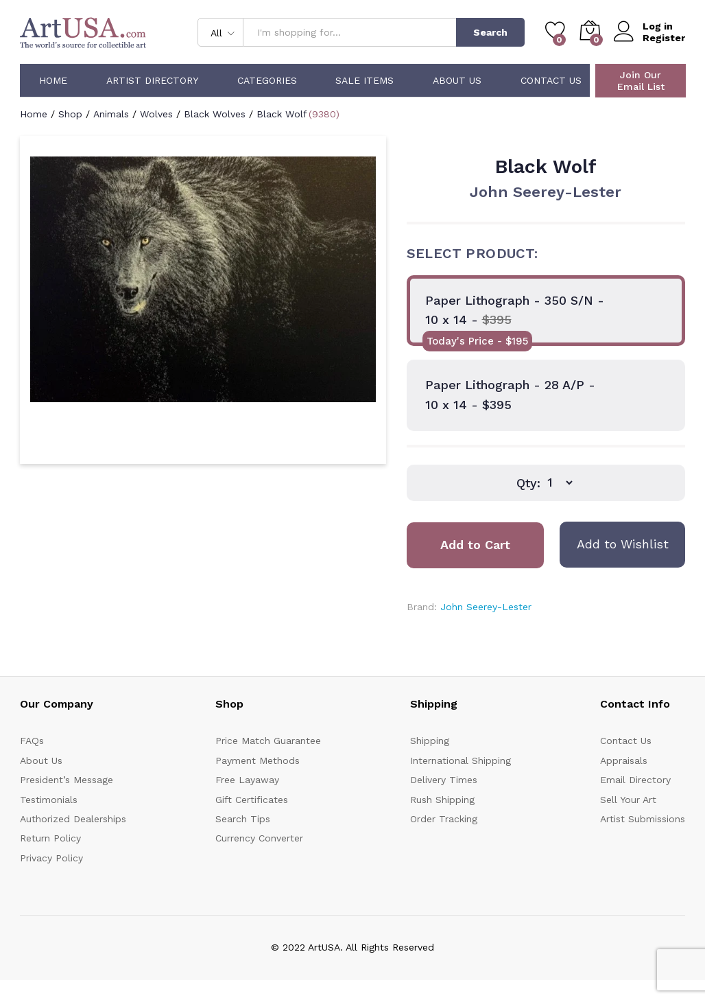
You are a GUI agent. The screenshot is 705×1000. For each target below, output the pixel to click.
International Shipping (460, 760)
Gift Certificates (251, 799)
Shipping (429, 740)
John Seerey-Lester (545, 191)
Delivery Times (443, 779)
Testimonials (48, 799)
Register (664, 37)
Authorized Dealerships (73, 818)
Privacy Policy (51, 857)
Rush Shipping (442, 799)
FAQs (32, 740)
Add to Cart (475, 544)
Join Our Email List (641, 80)
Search (490, 32)
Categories (267, 80)
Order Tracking (443, 818)
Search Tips (242, 818)
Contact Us (551, 80)
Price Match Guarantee (268, 740)
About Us (457, 80)
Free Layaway (247, 779)
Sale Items (364, 80)
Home (53, 80)
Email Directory (635, 779)
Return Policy (50, 838)
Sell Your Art (628, 799)
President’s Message (66, 779)
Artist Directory (152, 80)
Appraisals (623, 760)
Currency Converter (259, 838)
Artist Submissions (642, 818)
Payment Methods (257, 760)
